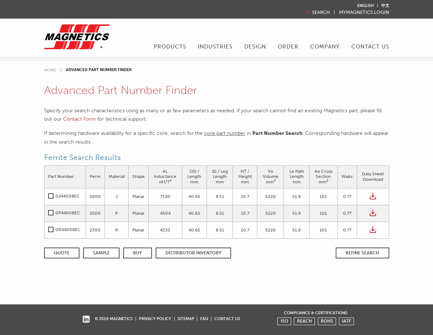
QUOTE (62, 253)
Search (317, 12)
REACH (304, 321)
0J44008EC (67, 196)
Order (288, 46)
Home (50, 70)
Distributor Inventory (193, 253)
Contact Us (370, 46)
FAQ (204, 318)
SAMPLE (101, 253)
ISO (284, 321)
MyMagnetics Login (364, 12)
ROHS (327, 321)
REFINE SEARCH (362, 253)
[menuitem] (170, 47)
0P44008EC (67, 212)
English (365, 5)
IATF (346, 321)
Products (170, 46)
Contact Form (79, 119)
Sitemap (186, 318)
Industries (215, 46)
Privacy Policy (155, 318)
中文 (385, 5)
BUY (137, 253)
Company (325, 46)
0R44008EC (68, 229)
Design (255, 46)
